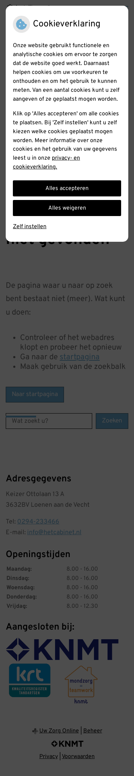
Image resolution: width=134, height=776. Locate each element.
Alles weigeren (67, 208)
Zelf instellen (29, 226)
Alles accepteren (67, 188)
